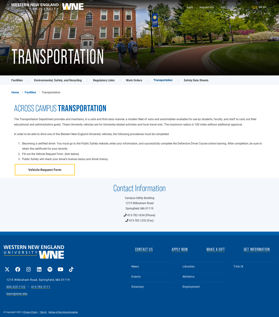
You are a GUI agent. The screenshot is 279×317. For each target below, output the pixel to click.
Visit (223, 7)
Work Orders (134, 80)
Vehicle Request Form (44, 170)
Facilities (17, 80)
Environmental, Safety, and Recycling (58, 80)
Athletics (189, 276)
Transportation (163, 80)
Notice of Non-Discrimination (63, 312)
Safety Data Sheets (196, 80)
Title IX (238, 266)
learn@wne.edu (16, 293)
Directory (137, 286)
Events (136, 276)
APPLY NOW (180, 249)
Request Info (207, 7)
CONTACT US (144, 249)
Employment (191, 286)
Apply (190, 7)
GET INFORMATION (257, 249)
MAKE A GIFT (216, 249)
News (135, 266)
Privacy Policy (30, 312)
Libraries (189, 266)
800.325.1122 (16, 287)
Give (234, 7)
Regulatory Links (104, 80)
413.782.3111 (40, 287)
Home (15, 92)
